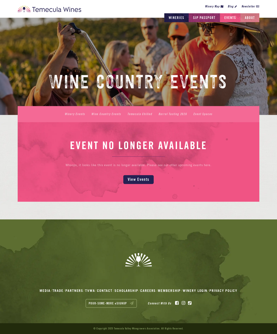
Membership (169, 291)
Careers (148, 291)
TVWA (90, 291)
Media (45, 291)
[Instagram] (183, 303)
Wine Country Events (106, 114)
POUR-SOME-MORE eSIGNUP (111, 303)
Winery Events (75, 114)
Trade (58, 291)
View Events (138, 179)
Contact (105, 291)
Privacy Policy (223, 291)
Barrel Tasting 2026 (172, 114)
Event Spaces (203, 114)
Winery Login (195, 291)
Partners (74, 291)
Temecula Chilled (139, 114)
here (207, 165)
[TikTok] (189, 303)
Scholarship (126, 291)
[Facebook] (177, 303)
